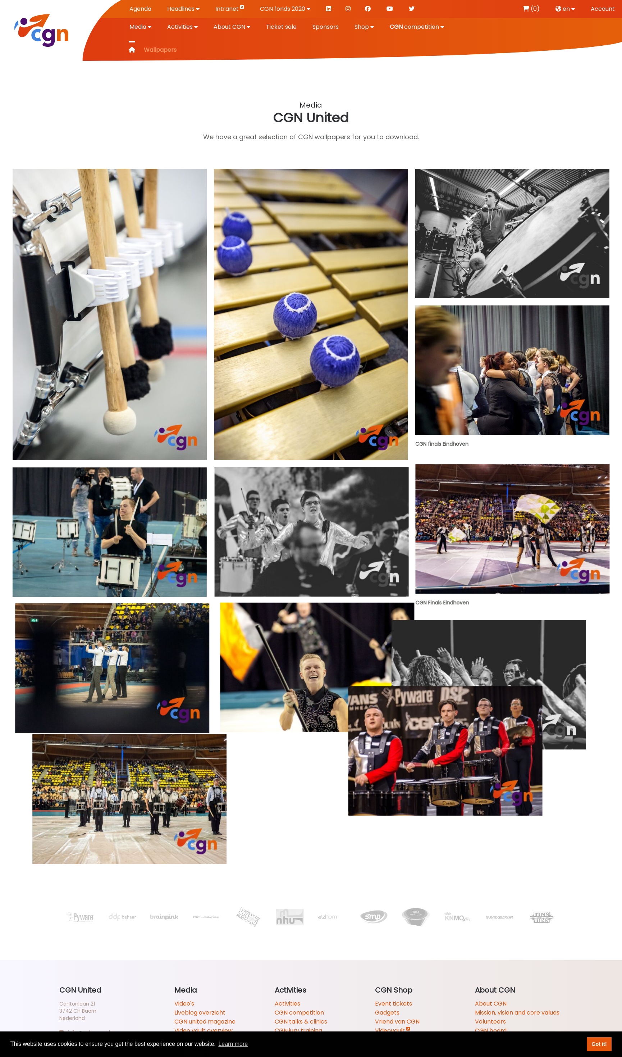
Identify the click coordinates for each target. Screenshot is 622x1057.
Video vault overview (203, 1030)
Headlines (183, 9)
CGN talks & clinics (301, 1021)
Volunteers (490, 1021)
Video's (184, 1003)
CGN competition (299, 1012)
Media (140, 27)
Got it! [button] (599, 1044)
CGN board (491, 1030)
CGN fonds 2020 (285, 9)
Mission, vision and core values (517, 1012)
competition (417, 27)
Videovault (392, 1030)
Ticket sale (281, 27)
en (565, 9)
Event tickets (393, 1003)
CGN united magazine (204, 1021)
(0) (531, 9)
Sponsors (325, 27)
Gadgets (387, 1012)
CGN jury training (298, 1030)
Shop (364, 27)
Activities (182, 27)
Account (603, 9)
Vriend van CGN (397, 1021)
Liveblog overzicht (199, 1012)
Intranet (229, 8)
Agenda (140, 9)
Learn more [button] (233, 1044)
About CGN (232, 27)
